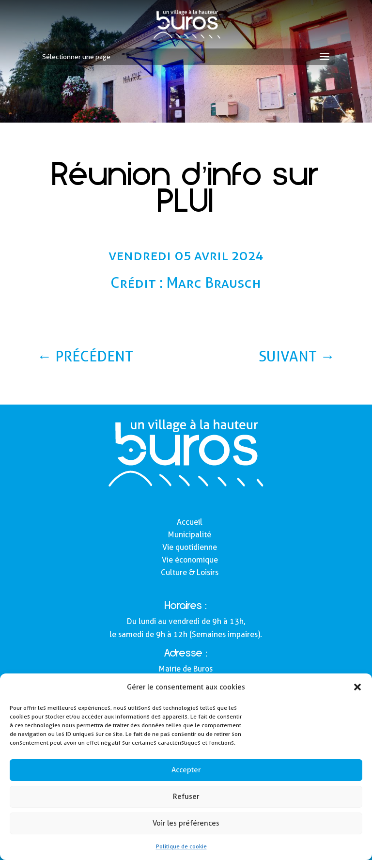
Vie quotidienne (189, 547)
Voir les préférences (186, 823)
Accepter (186, 770)
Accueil (189, 522)
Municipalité (189, 534)
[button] (357, 687)
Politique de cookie (181, 846)
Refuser (186, 796)
